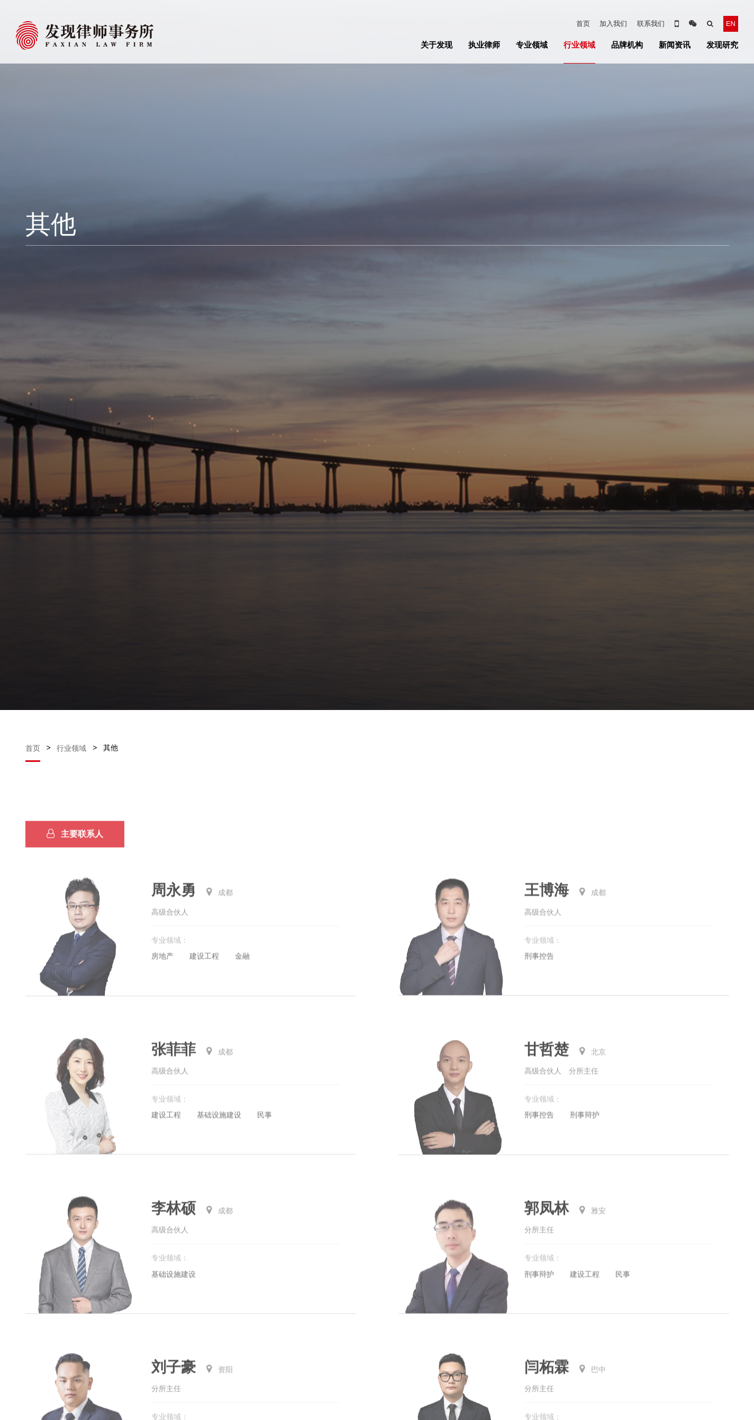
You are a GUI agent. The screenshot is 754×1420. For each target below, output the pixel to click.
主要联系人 (75, 848)
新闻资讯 (675, 44)
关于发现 (436, 44)
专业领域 (532, 44)
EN (730, 24)
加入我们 (613, 24)
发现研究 (722, 44)
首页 (583, 24)
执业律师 (484, 44)
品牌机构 (627, 44)
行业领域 (579, 44)
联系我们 (651, 24)
